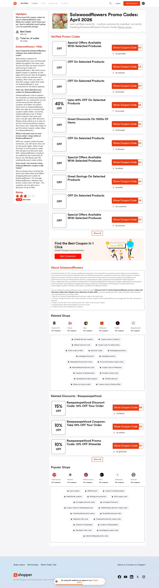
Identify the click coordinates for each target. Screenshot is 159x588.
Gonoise (134, 479)
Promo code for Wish (75, 350)
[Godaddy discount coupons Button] (82, 339)
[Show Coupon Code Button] (125, 48)
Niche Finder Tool (48, 565)
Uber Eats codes (96, 350)
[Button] (118, 3)
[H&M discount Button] (91, 491)
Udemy (69, 328)
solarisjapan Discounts (86, 356)
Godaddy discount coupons (83, 339)
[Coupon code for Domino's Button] (109, 339)
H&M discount (92, 491)
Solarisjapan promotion (118, 350)
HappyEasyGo (136, 328)
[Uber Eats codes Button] (95, 351)
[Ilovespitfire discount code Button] (111, 513)
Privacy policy (36, 580)
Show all (97, 459)
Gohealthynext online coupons (86, 379)
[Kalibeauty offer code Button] (80, 519)
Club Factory (56, 479)
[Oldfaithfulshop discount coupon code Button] (113, 508)
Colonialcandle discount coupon (83, 513)
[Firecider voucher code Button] (109, 373)
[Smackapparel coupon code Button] (108, 530)
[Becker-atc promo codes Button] (81, 384)
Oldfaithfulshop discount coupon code (114, 508)
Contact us (132, 565)
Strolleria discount (111, 379)
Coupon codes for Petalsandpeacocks (80, 508)
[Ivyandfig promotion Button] (107, 356)
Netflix (117, 328)
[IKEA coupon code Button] (120, 497)
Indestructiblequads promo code (97, 536)
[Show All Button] (97, 459)
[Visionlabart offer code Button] (82, 530)
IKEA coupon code (120, 496)
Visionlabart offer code (83, 530)
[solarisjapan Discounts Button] (85, 356)
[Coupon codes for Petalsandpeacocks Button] (79, 508)
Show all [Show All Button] (97, 233)
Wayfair (70, 479)
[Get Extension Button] (68, 256)
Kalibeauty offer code (80, 519)
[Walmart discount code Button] (81, 345)
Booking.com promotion (98, 496)
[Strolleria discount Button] (110, 379)
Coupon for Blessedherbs (109, 524)
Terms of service (49, 580)
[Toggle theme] (143, 3)
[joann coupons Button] (73, 491)
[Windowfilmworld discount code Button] (82, 368)
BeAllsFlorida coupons (74, 496)
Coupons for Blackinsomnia (85, 373)
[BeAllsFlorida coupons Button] (73, 497)
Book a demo (19, 565)
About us (121, 565)
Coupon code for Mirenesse (111, 367)
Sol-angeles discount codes (85, 502)
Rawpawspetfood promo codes (81, 362)
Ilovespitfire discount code (112, 513)
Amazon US (56, 328)
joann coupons (74, 491)
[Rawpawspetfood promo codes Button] (80, 362)
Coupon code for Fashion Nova (109, 345)
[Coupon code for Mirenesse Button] (111, 368)
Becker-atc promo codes (81, 384)
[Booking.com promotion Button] (97, 497)
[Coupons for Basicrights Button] (83, 525)
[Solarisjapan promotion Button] (117, 351)
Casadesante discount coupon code (108, 519)
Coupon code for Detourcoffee (109, 384)
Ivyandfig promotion (108, 356)
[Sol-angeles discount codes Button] (84, 502)
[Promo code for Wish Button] (74, 351)
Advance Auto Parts (90, 479)
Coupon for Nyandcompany (114, 491)
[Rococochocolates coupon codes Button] (110, 362)
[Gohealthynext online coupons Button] (86, 379)
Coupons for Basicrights (84, 524)
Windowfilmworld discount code (83, 367)
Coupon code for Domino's (110, 339)
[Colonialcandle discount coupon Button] (82, 513)
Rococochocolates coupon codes (111, 362)
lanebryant (119, 479)
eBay (85, 328)
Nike (100, 479)
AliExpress (102, 328)
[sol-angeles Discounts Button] (109, 502)
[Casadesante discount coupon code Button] (107, 519)
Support (141, 565)
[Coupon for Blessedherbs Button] (108, 525)
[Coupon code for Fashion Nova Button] (107, 345)
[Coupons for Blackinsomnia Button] (84, 373)
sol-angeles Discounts (110, 502)
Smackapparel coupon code (108, 530)
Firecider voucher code (110, 373)
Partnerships (32, 565)
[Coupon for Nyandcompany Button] (114, 491)
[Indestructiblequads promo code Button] (96, 536)
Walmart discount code (82, 345)
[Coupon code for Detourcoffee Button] (108, 384)
